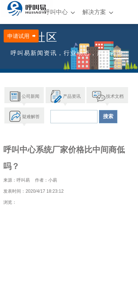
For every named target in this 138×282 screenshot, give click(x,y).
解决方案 (94, 12)
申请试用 (18, 36)
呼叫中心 (56, 12)
